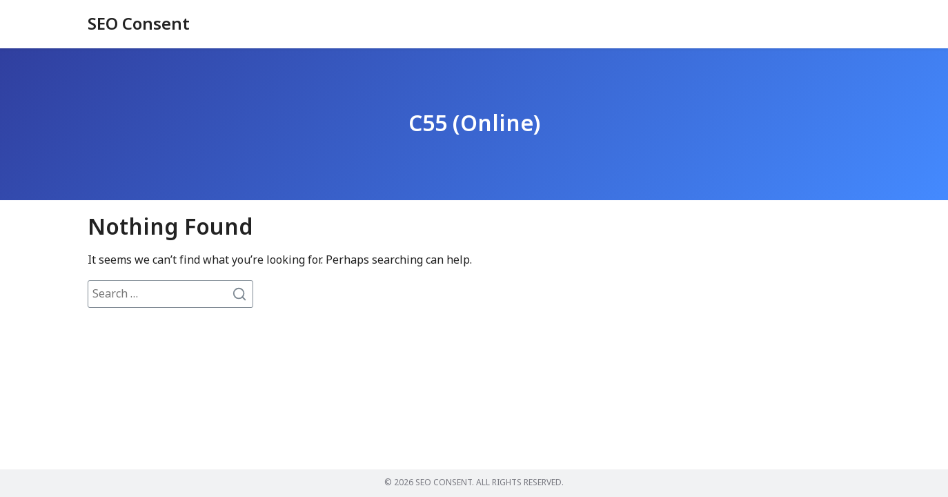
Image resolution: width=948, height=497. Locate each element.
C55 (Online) (474, 124)
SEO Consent (139, 24)
